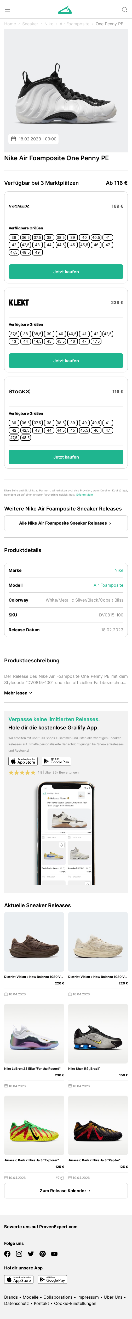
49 (37, 252)
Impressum (88, 1297)
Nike (48, 23)
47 (108, 245)
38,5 (61, 237)
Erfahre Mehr (84, 494)
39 (72, 237)
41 (108, 237)
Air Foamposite (74, 23)
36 (14, 237)
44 (49, 245)
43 (37, 245)
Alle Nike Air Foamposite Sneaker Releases (66, 523)
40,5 (96, 237)
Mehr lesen (19, 693)
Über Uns (113, 1297)
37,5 (37, 237)
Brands (11, 1297)
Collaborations (57, 1297)
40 (84, 237)
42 (14, 245)
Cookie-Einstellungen (75, 1303)
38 (49, 237)
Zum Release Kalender (66, 1191)
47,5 (14, 252)
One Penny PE (109, 23)
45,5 (84, 245)
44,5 (61, 245)
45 (72, 245)
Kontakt (41, 1303)
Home (10, 23)
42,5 (26, 245)
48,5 (26, 252)
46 (96, 245)
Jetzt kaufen (66, 271)
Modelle (30, 1297)
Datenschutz (16, 1303)
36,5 (26, 237)
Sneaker (30, 23)
